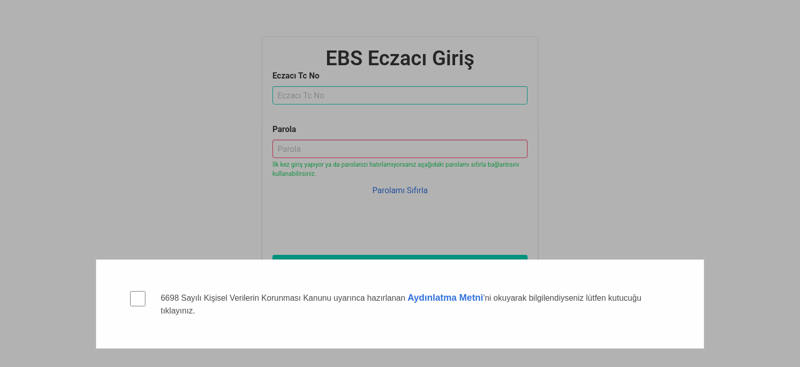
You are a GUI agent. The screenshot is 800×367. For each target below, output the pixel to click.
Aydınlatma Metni (445, 298)
